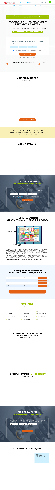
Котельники (23, 2)
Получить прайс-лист (27, 201)
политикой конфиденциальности (18, 51)
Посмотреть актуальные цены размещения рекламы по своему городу (27, 292)
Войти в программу (30, 64)
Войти (30, 2)
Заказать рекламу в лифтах (27, 120)
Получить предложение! (27, 54)
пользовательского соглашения (26, 50)
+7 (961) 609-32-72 (42, 2)
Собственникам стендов (17, 5)
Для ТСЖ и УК (38, 5)
